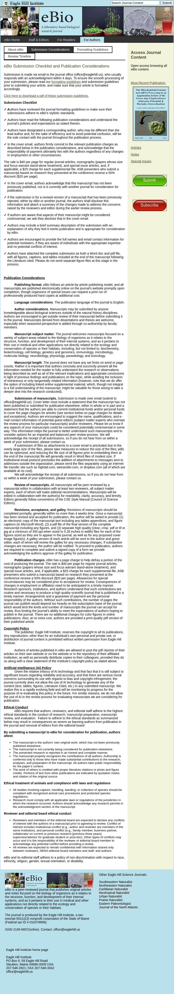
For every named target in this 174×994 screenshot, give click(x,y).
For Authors (92, 40)
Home (12, 40)
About (16, 49)
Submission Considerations (50, 49)
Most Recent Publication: (148, 83)
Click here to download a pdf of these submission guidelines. (46, 96)
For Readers (66, 40)
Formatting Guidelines (92, 49)
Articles (136, 147)
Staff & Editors (39, 40)
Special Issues (141, 161)
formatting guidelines (66, 82)
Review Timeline (19, 56)
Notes (135, 154)
